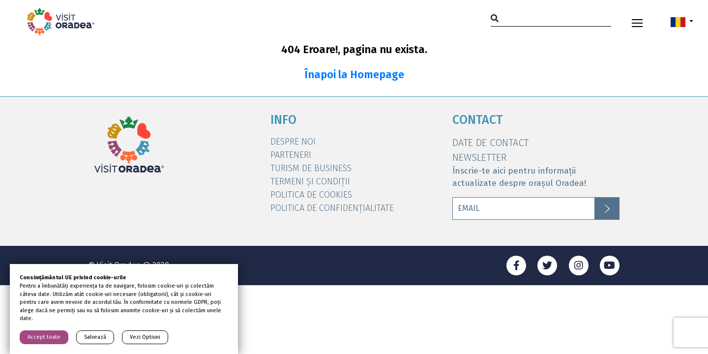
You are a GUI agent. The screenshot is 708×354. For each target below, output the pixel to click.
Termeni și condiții (310, 181)
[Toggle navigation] (637, 21)
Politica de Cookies (311, 194)
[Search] (551, 18)
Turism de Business (311, 168)
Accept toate (44, 337)
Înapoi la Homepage (354, 74)
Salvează (95, 337)
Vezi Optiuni (145, 337)
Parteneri (290, 154)
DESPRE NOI (293, 141)
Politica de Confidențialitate (332, 208)
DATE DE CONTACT (490, 142)
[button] (682, 21)
